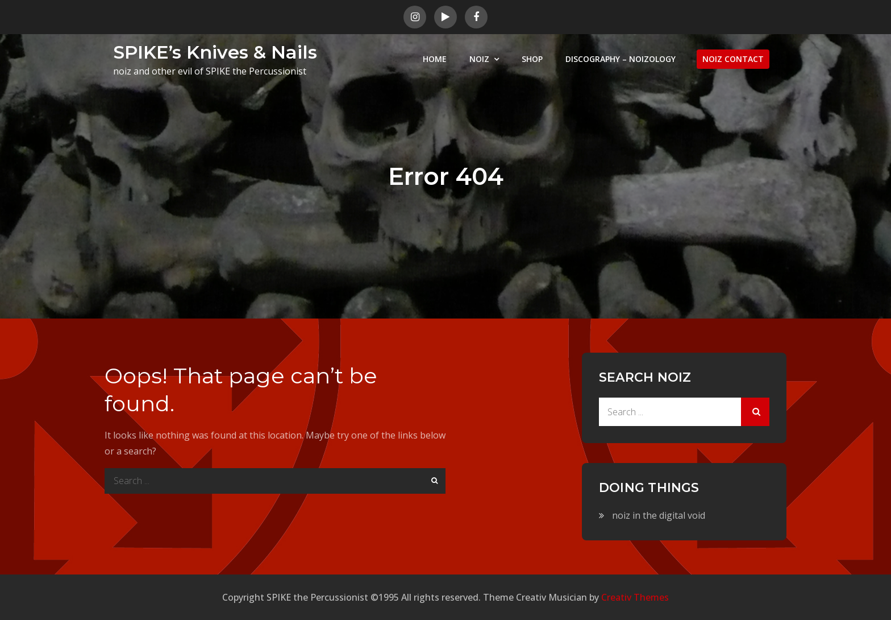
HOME (435, 58)
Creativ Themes (635, 597)
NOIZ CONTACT (733, 58)
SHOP (532, 58)
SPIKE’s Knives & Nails (215, 52)
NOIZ (479, 58)
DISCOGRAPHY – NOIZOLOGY (620, 58)
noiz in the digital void (658, 515)
